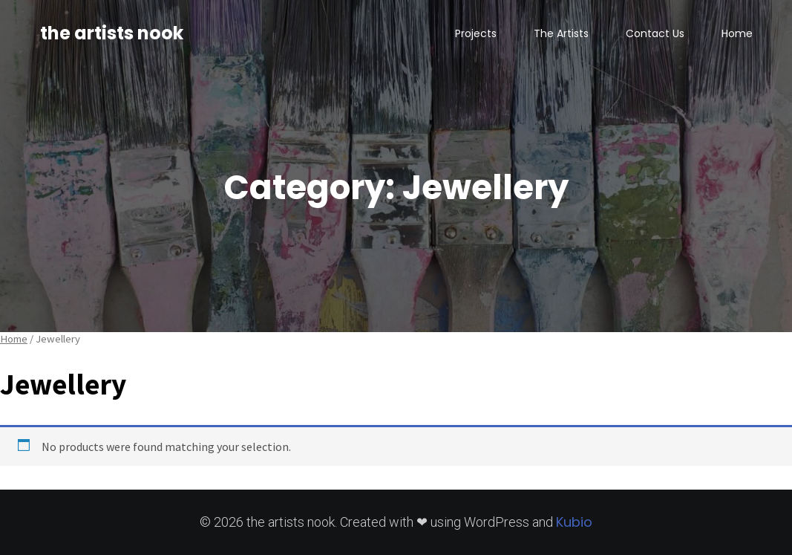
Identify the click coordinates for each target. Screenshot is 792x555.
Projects (476, 33)
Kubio (574, 522)
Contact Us (655, 33)
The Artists (561, 33)
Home (737, 33)
